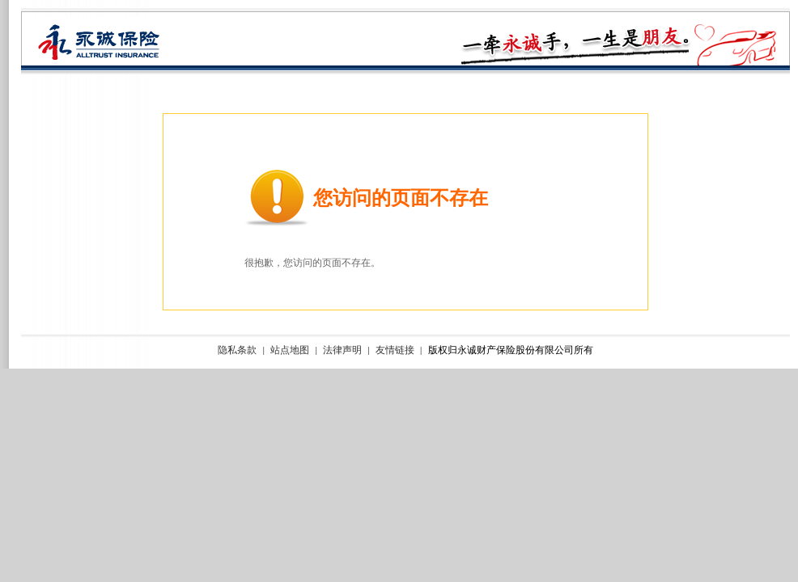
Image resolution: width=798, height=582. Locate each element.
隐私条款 (237, 350)
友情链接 (395, 350)
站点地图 (289, 350)
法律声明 (342, 350)
